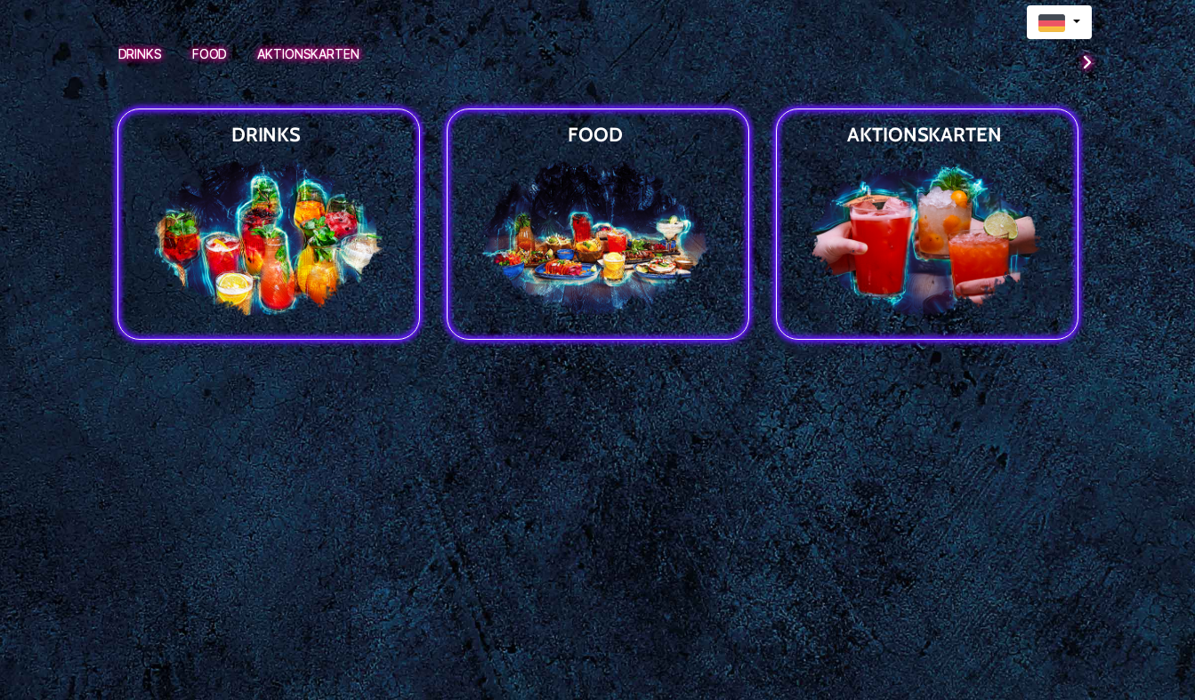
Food (210, 53)
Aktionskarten (308, 53)
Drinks (140, 53)
